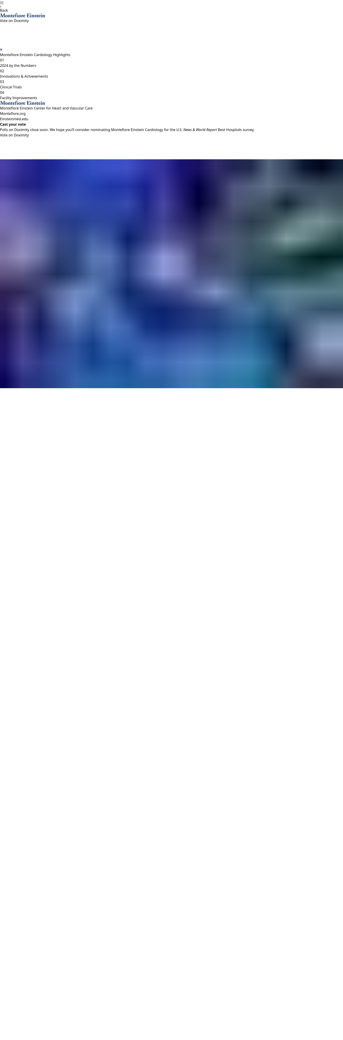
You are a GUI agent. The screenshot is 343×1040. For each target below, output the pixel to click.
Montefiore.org (13, 113)
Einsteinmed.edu (14, 118)
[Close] (1, 49)
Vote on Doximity (14, 135)
